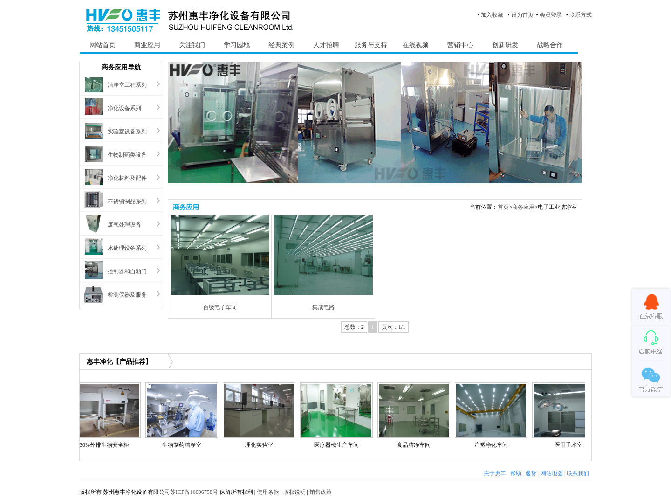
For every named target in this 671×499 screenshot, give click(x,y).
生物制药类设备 (127, 155)
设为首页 (522, 15)
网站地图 (552, 473)
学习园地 (237, 45)
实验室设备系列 (127, 131)
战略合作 (550, 45)
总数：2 (354, 327)
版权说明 (294, 492)
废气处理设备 (124, 225)
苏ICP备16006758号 (194, 492)
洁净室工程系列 (127, 85)
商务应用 (523, 207)
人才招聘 (326, 45)
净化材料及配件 (127, 178)
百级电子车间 (220, 307)
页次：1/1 (393, 327)
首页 (503, 207)
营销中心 (460, 45)
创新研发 (505, 45)
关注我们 (192, 45)
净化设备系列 (124, 108)
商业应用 (147, 45)
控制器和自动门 (127, 271)
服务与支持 (371, 45)
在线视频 (416, 45)
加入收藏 (492, 15)
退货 (530, 473)
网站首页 (102, 45)
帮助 (515, 473)
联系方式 (580, 15)
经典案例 (281, 45)
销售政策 (320, 492)
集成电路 (323, 307)
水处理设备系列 (127, 248)
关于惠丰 (495, 473)
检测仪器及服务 (127, 294)
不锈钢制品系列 (127, 201)
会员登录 (551, 15)
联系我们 (578, 473)
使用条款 (268, 492)
